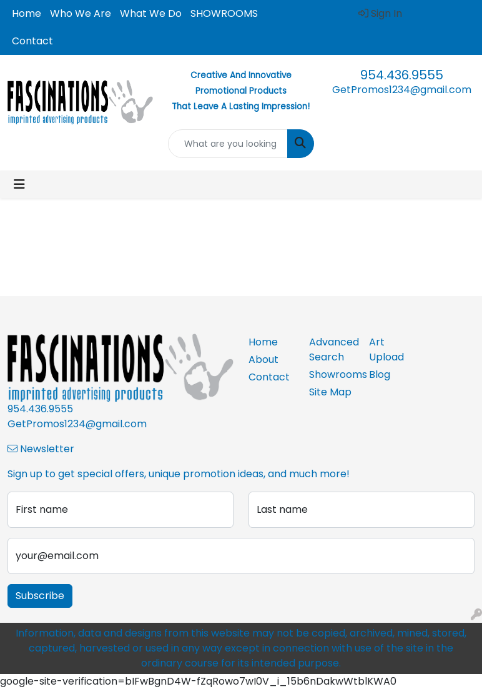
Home (26, 13)
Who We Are (80, 13)
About (263, 359)
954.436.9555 (401, 75)
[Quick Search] (227, 143)
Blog (379, 374)
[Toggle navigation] (19, 184)
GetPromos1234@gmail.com (401, 89)
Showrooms (332, 374)
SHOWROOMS (224, 13)
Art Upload (386, 349)
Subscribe (40, 595)
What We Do (151, 13)
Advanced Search (332, 349)
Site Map (330, 392)
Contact (32, 41)
